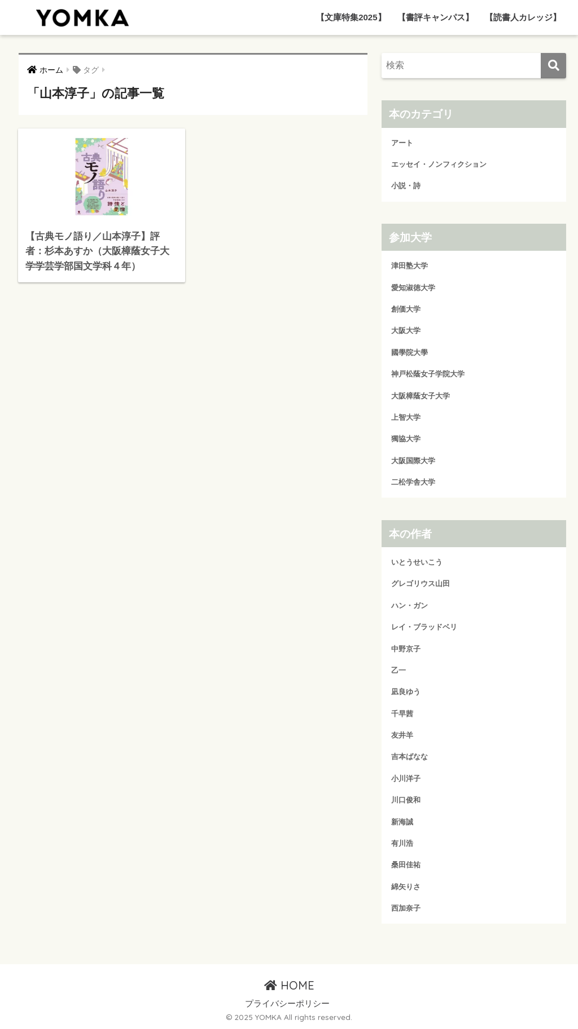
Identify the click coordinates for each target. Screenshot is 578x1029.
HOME (289, 985)
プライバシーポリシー (287, 1003)
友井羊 (402, 735)
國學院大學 (409, 352)
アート (402, 143)
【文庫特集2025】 (351, 17)
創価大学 (406, 309)
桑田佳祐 (406, 865)
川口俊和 (406, 800)
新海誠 (402, 822)
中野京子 (406, 649)
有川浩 (402, 843)
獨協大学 (406, 438)
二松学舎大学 (413, 482)
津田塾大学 (409, 265)
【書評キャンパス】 (435, 17)
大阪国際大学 (413, 460)
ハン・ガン (409, 605)
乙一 (398, 670)
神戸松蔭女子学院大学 (428, 374)
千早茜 (402, 713)
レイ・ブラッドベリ (424, 627)
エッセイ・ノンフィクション (439, 164)
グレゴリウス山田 (420, 583)
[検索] (553, 65)
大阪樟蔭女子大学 (420, 396)
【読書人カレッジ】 (523, 17)
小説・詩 (406, 185)
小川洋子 (406, 778)
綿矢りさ (406, 886)
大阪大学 (406, 330)
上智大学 (406, 417)
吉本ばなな (409, 756)
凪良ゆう (406, 692)
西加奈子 (406, 908)
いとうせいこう (417, 562)
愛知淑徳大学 (413, 287)
